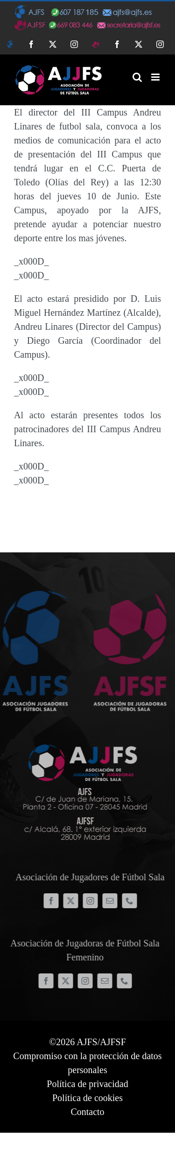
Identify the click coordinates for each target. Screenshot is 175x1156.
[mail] (111, 900)
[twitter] (72, 900)
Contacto (87, 1112)
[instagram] (91, 900)
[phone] (131, 900)
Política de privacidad (87, 1084)
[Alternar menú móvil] (156, 77)
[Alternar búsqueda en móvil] (137, 77)
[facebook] (52, 900)
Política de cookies (87, 1098)
